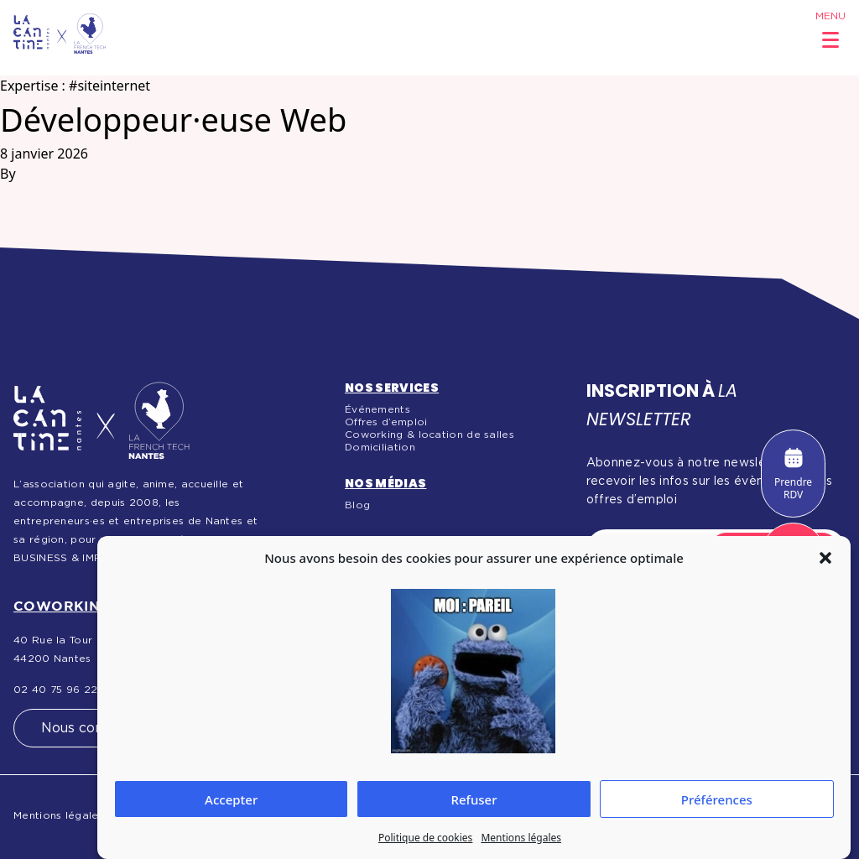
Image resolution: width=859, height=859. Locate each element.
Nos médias (386, 483)
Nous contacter (92, 728)
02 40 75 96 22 (55, 690)
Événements (377, 409)
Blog (357, 505)
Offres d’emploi (386, 422)
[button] (825, 557)
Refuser (473, 799)
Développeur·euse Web (173, 119)
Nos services (392, 387)
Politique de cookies (425, 837)
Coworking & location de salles (429, 435)
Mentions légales (521, 837)
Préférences (716, 799)
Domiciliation (380, 447)
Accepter (231, 799)
